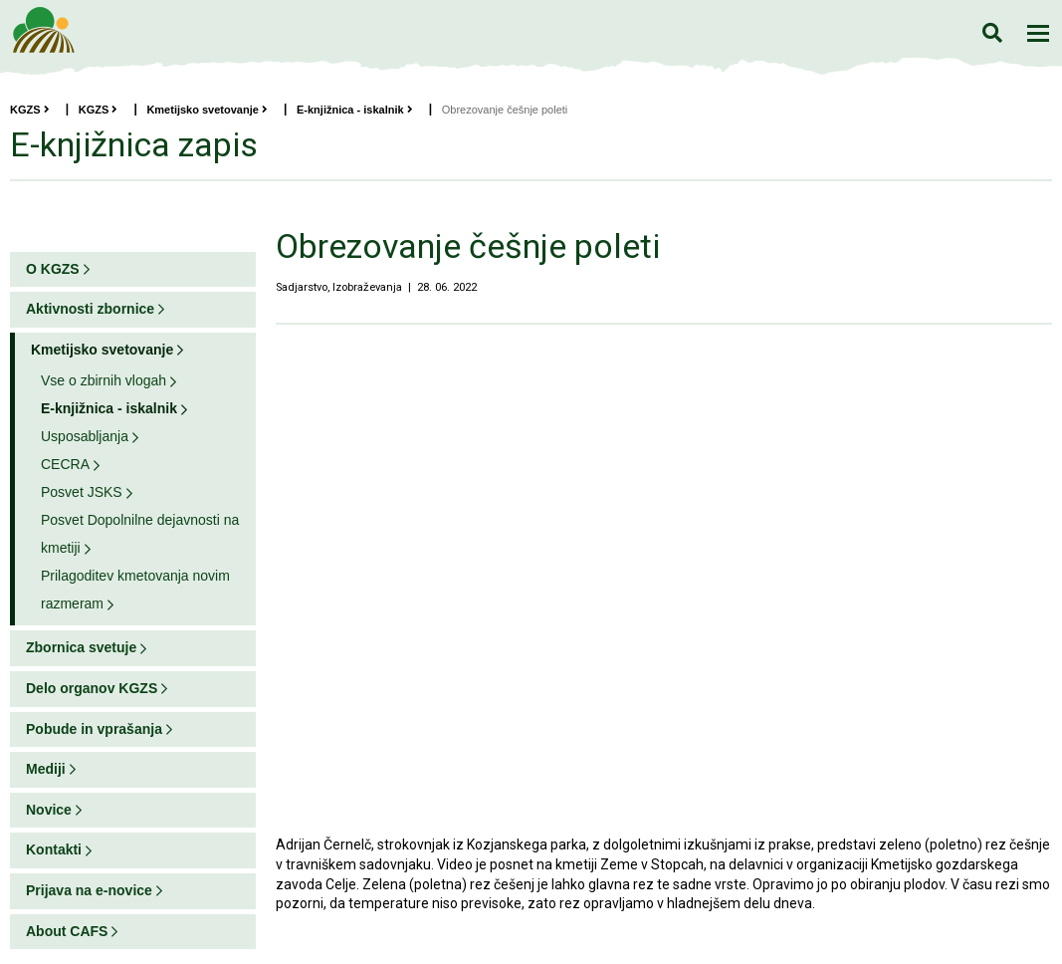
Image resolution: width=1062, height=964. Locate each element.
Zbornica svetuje (81, 647)
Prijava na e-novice (89, 890)
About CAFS (66, 931)
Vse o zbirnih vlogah (103, 380)
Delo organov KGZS (91, 688)
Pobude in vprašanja (94, 729)
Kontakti (54, 849)
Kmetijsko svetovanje (207, 110)
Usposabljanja (84, 436)
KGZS (30, 110)
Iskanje (991, 32)
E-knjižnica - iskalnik (355, 110)
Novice (49, 810)
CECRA (65, 464)
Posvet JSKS (81, 492)
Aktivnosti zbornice (90, 309)
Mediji (46, 769)
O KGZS (53, 269)
